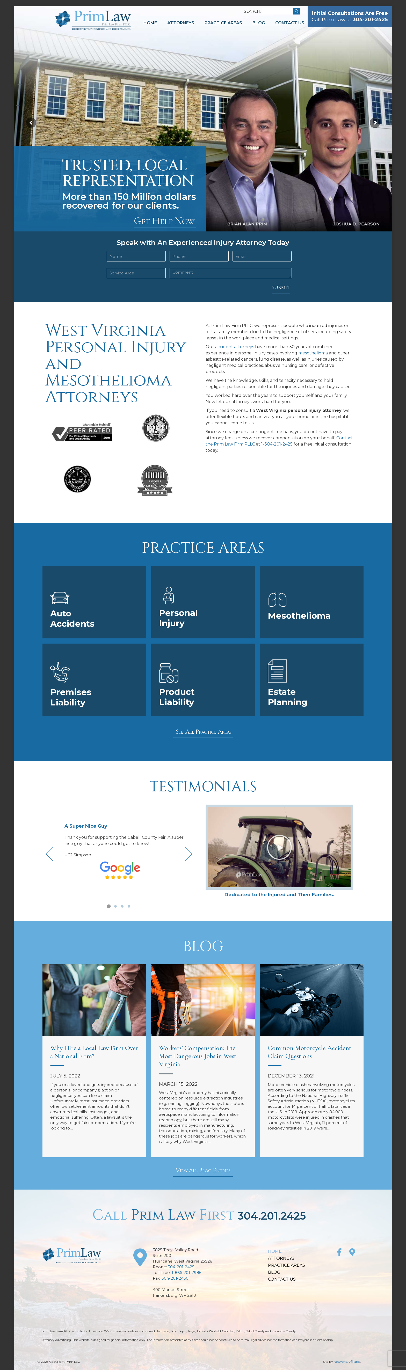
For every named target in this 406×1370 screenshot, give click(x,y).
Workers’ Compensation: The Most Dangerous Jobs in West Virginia (197, 1056)
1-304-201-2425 (277, 444)
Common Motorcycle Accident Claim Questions (309, 1052)
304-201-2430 (175, 1278)
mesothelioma (313, 353)
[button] (108, 906)
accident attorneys (234, 346)
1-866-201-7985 (186, 1272)
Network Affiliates (347, 1362)
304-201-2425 (181, 1266)
